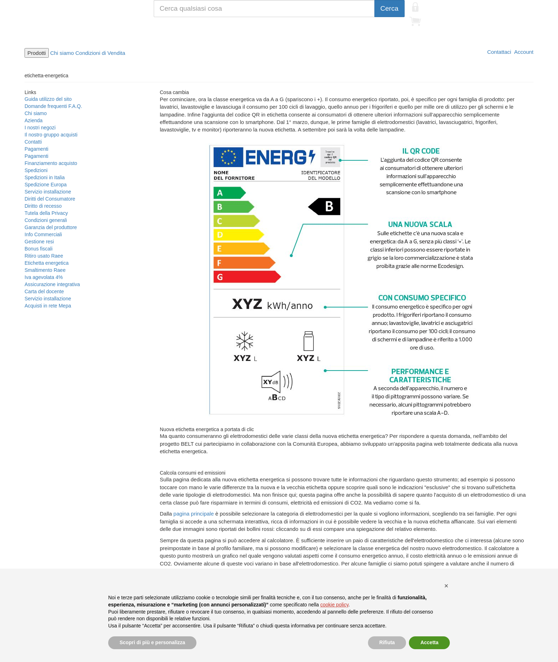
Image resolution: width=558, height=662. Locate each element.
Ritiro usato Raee (44, 256)
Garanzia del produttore (51, 227)
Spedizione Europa (46, 184)
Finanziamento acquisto (51, 163)
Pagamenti (36, 149)
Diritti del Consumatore (50, 199)
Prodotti (36, 53)
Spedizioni (36, 170)
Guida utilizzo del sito (48, 99)
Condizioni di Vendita (100, 53)
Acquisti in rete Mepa (48, 306)
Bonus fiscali (39, 249)
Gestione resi (39, 241)
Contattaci (498, 52)
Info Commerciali (43, 234)
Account (523, 52)
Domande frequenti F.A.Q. (53, 106)
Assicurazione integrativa (52, 284)
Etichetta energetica (47, 263)
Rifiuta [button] (387, 642)
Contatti (33, 142)
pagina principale (193, 514)
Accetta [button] (429, 642)
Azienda (34, 120)
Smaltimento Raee (45, 270)
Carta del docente (44, 291)
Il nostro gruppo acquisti (51, 135)
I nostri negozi (40, 127)
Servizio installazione (48, 192)
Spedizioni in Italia (45, 177)
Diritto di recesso (43, 206)
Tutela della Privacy (46, 213)
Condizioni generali (46, 220)
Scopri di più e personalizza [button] (152, 642)
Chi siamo (62, 53)
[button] (446, 585)
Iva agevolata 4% (44, 277)
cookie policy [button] (334, 604)
